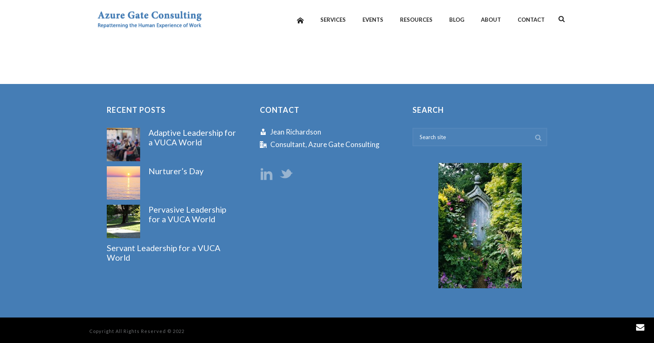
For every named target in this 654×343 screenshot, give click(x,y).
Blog (456, 19)
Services (333, 19)
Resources (416, 19)
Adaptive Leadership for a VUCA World (192, 137)
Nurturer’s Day (176, 171)
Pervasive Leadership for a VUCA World (187, 214)
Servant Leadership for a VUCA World (163, 252)
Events (372, 19)
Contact (531, 19)
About (491, 19)
